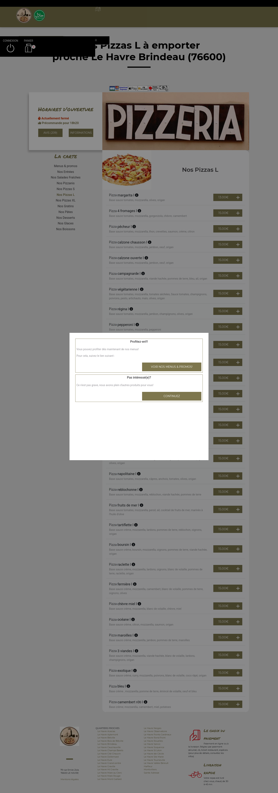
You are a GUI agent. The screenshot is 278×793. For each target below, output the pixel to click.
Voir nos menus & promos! (172, 367)
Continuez (172, 396)
